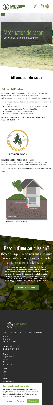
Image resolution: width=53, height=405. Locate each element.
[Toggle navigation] (3, 14)
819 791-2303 (14, 346)
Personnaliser (8, 401)
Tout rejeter (20, 401)
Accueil (5, 371)
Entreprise (5, 375)
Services (5, 378)
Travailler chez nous (8, 381)
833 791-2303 (14, 349)
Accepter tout (33, 401)
